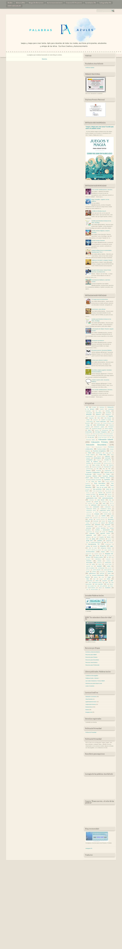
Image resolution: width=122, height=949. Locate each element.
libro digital (109, 555)
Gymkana (99, 456)
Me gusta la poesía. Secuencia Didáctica (102, 350)
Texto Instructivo (100, 485)
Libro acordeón (97, 463)
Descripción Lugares (99, 426)
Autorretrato (98, 412)
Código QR (89, 425)
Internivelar (108, 458)
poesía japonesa (107, 569)
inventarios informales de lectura (93, 549)
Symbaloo (107, 479)
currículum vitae (104, 517)
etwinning (110, 531)
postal (87, 571)
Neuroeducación (107, 466)
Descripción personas (97, 428)
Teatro (99, 481)
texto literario (110, 584)
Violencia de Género (91, 494)
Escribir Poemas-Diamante (98, 240)
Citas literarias (107, 418)
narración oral (89, 566)
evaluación (92, 533)
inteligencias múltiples (106, 548)
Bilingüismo (108, 414)
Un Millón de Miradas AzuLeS (99, 211)
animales (109, 496)
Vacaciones (108, 492)
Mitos (104, 465)
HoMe (10, 3)
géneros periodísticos (96, 542)
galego (93, 538)
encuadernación (89, 526)
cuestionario (95, 517)
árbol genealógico (94, 589)
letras (90, 555)
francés (109, 537)
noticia (108, 566)
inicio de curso (93, 548)
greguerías (108, 540)
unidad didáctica (91, 587)
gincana (110, 538)
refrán (103, 577)
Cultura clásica (97, 423)
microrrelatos (89, 562)
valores (100, 587)
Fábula (89, 452)
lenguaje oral (109, 553)
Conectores (95, 419)
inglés (111, 546)
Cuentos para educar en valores (100, 360)
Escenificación (99, 447)
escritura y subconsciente (102, 529)
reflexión (96, 577)
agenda (87, 496)
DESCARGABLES (14, 6)
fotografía (101, 537)
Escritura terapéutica (99, 451)
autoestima (91, 499)
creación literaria (107, 514)
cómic (111, 517)
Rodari (108, 474)
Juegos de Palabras (92, 461)
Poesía (88, 470)
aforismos (110, 494)
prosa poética (102, 571)
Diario (89, 430)
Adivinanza (101, 407)
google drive (89, 540)
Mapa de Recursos (36, 3)
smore (97, 580)
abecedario (101, 494)
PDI (97, 468)
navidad (99, 566)
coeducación (96, 506)
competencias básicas (105, 508)
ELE (110, 437)
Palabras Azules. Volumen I (92, 678)
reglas (109, 577)
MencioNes (20, 3)
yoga (87, 589)
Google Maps (102, 454)
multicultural (99, 562)
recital (87, 575)
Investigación (89, 459)
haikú (105, 542)
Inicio (44, 59)
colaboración (108, 506)
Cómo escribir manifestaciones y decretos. (102, 189)
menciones (88, 560)
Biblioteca (98, 414)
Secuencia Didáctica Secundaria (93, 479)
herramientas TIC (94, 544)
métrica (93, 564)
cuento (103, 515)
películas (88, 569)
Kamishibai (88, 463)
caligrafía (96, 501)
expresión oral (91, 535)
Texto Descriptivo (99, 483)
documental (95, 522)
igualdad (88, 546)
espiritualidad (89, 531)
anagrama (101, 496)
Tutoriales (100, 492)
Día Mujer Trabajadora (101, 432)
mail (107, 557)
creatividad (88, 515)
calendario (88, 501)
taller (112, 580)
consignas (96, 514)
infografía (103, 546)
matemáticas (98, 559)
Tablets (92, 481)
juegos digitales (107, 549)
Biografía (111, 416)
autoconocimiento (107, 498)
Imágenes (88, 458)
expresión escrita (105, 533)
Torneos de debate (90, 492)
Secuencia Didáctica (91, 476)
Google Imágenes (90, 454)
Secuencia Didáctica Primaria (102, 477)
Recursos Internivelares (91, 662)
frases (87, 538)
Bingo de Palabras (90, 416)
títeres (111, 586)
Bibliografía (89, 414)
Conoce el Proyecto (74, 3)
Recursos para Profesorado (92, 665)
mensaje (99, 560)
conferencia (88, 513)
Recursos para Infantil (91, 654)
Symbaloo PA (90, 3)
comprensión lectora (105, 510)
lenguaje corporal (98, 553)
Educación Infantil (105, 439)
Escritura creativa (101, 449)
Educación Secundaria (96, 445)
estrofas (103, 531)
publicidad (102, 573)
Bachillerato (108, 412)
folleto (95, 537)
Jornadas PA (107, 459)
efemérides (97, 524)
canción (111, 501)
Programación (108, 470)
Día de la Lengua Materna (98, 433)
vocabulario (108, 587)
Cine (98, 418)
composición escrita (91, 510)
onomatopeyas (101, 568)
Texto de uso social (101, 487)
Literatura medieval (108, 463)
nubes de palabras (90, 568)
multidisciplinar (108, 562)
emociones (107, 524)
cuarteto (96, 515)
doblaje (87, 522)
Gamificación (99, 452)
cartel (104, 503)
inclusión (95, 546)
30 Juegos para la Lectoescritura (100, 299)
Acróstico (94, 407)
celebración (94, 505)
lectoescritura (90, 551)
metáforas (108, 560)
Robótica (99, 474)
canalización (104, 501)
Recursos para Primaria (91, 657)
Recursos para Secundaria (92, 659)
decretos (91, 519)
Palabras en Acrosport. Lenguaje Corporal (102, 260)
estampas (97, 531)
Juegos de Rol (107, 461)
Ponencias (98, 470)
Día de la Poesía (91, 435)
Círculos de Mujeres (107, 423)
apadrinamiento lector (91, 498)
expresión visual (107, 535)
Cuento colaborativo (101, 421)
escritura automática (101, 528)
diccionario (95, 521)
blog (110, 500)
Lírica (87, 465)
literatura (88, 557)
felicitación (88, 537)
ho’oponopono (108, 544)
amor (94, 496)
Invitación (99, 459)
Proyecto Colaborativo (93, 472)
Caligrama (91, 418)
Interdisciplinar (97, 458)
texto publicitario (103, 586)
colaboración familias (91, 508)
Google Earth (108, 452)
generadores (102, 538)
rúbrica (108, 579)
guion (87, 542)
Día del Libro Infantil (102, 437)
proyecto (110, 571)
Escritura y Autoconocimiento (93, 652)
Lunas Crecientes (90, 686)
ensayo (109, 526)
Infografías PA (105, 3)
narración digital (108, 564)
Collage (88, 419)
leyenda (97, 555)
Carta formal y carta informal (98, 309)
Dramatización (105, 430)
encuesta (100, 526)
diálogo (109, 521)
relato (87, 579)
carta (97, 503)
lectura (103, 551)
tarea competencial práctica (95, 582)
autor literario (100, 500)
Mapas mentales (96, 465)
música (99, 564)
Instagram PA (89, 848)
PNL (104, 468)
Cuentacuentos (89, 421)
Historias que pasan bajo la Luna (94, 683)
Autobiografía (89, 412)
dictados (103, 521)
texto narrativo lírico (92, 586)
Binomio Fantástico (101, 416)
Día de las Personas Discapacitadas (105, 435)
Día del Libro (91, 437)
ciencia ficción (104, 505)
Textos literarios (108, 490)
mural (87, 564)
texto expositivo (99, 584)
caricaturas (90, 503)
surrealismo (104, 580)
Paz (109, 468)
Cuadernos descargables (92, 675)
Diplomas (97, 430)
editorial (103, 523)
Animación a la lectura (91, 696)
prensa (94, 571)
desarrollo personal (100, 519)
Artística (108, 411)
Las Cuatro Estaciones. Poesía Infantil (95, 680)
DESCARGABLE (101, 425)
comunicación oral (106, 512)
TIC (87, 481)
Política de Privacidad (91, 732)
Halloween (107, 456)
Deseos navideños (109, 428)
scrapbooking (89, 580)
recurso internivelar (98, 575)
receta (109, 573)
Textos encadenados (97, 490)
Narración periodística (96, 466)
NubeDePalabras (89, 468)
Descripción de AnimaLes (98, 340)
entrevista (88, 528)
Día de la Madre (109, 433)
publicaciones (92, 573)
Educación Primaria (99, 442)
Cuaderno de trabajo (106, 419)
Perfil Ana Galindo (90, 67)
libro (103, 555)
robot (94, 579)
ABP (87, 407)
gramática (99, 540)
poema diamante (97, 569)
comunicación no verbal (92, 512)
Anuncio (102, 409)
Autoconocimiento (55, 3)
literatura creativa (98, 557)
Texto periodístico (97, 489)
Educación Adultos (90, 439)
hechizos (111, 542)
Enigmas (88, 447)
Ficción (111, 451)
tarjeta (106, 582)
